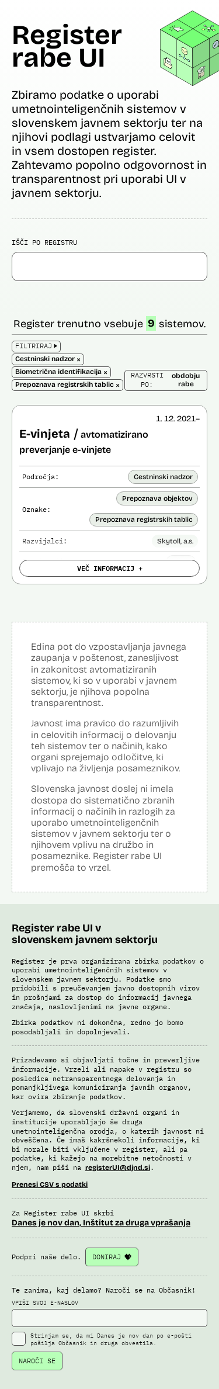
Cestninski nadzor (163, 477)
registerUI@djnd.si (117, 1167)
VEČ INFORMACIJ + (109, 568)
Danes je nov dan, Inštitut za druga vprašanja (101, 1223)
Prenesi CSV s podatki (50, 1184)
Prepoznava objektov (157, 498)
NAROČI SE (37, 1360)
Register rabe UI (67, 46)
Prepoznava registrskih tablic (144, 519)
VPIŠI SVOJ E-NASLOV (109, 1313)
